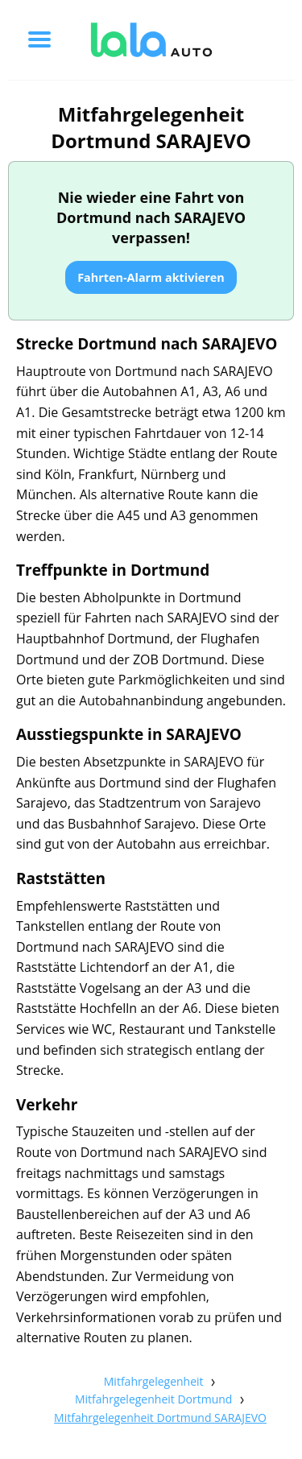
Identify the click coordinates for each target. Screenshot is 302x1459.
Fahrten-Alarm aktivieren (151, 277)
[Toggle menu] (39, 39)
